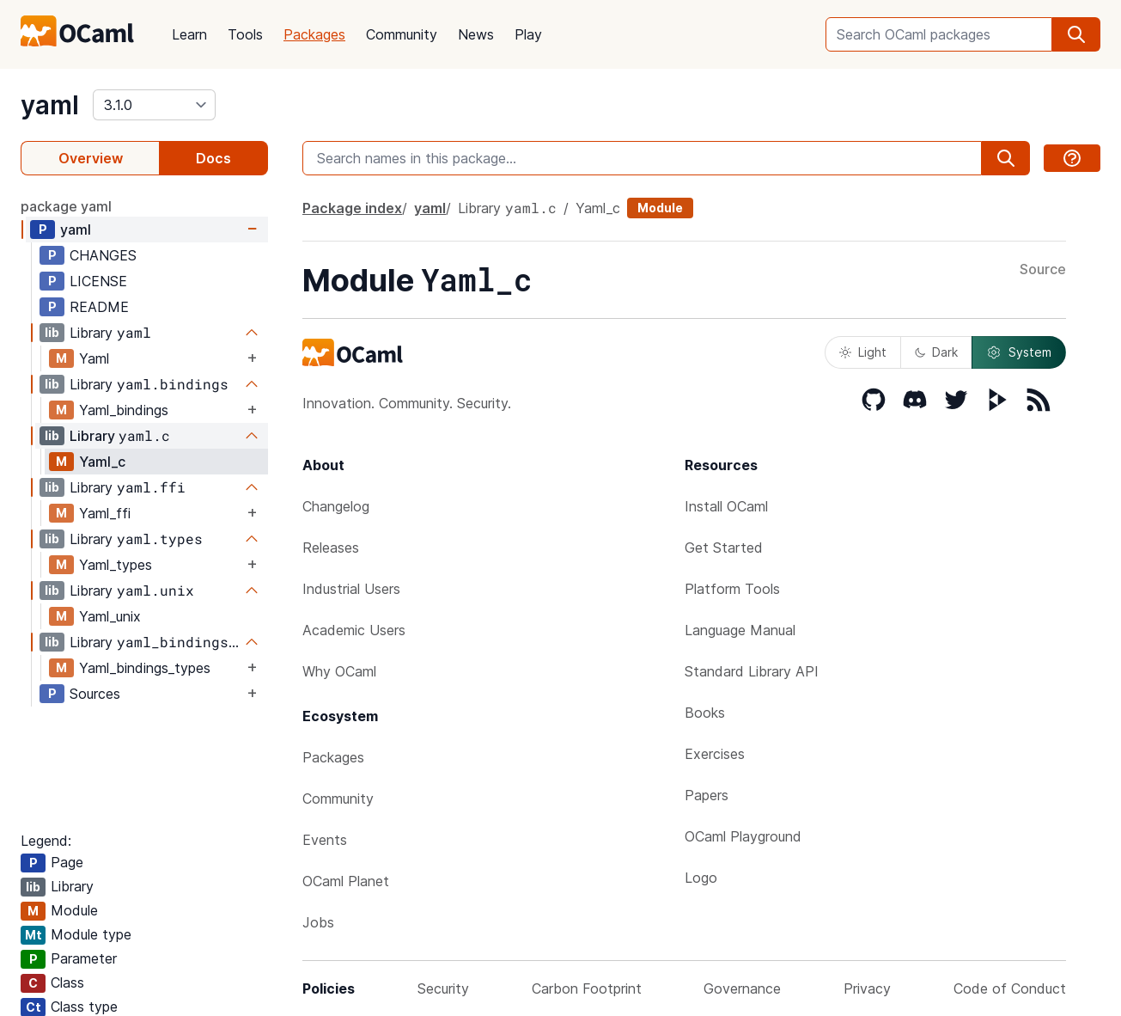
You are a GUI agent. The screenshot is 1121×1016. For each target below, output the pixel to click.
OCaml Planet (345, 881)
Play (528, 34)
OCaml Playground (743, 836)
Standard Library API (752, 671)
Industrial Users (351, 588)
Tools (245, 34)
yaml (50, 104)
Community (401, 34)
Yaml (94, 358)
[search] (1076, 34)
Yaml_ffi (105, 513)
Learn (189, 34)
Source (1043, 270)
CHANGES (103, 255)
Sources (95, 693)
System (1018, 352)
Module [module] (660, 207)
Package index (352, 208)
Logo (701, 877)
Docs (213, 158)
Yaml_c (102, 461)
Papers (706, 795)
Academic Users (353, 630)
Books (705, 712)
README (99, 306)
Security (443, 988)
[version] (154, 104)
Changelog (335, 506)
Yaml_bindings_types (144, 667)
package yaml (66, 206)
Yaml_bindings (123, 410)
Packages (314, 34)
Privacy (867, 988)
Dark (936, 352)
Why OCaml (339, 671)
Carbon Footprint (587, 988)
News (476, 34)
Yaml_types (115, 564)
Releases (330, 547)
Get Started (724, 547)
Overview (90, 158)
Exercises (715, 753)
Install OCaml (726, 506)
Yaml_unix (110, 616)
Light (862, 352)
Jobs (318, 922)
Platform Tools (732, 588)
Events (324, 839)
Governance (742, 988)
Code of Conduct (1009, 988)
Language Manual (740, 630)
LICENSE (98, 281)
